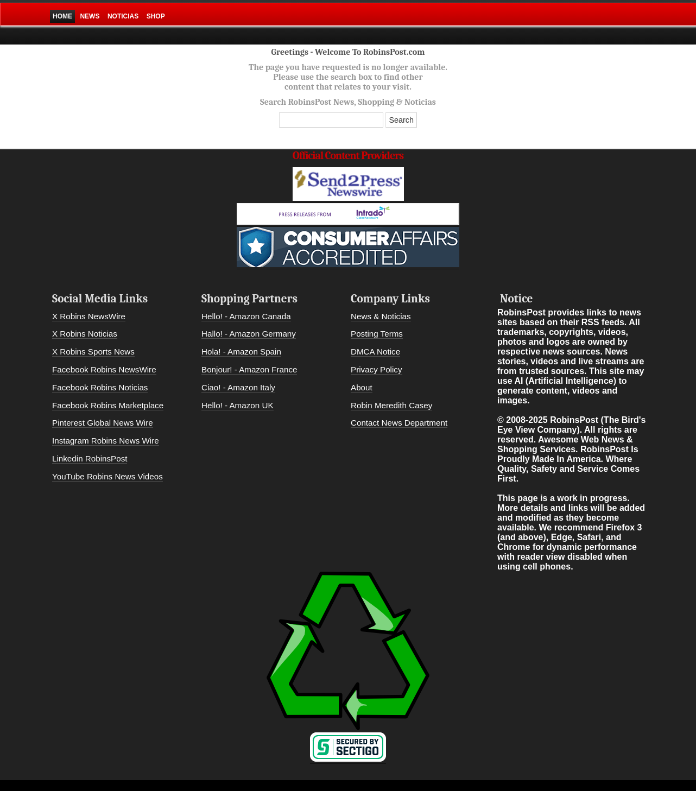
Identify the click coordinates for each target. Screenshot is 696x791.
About (361, 387)
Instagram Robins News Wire (105, 440)
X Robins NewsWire (88, 316)
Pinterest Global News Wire (102, 422)
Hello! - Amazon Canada (246, 316)
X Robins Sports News (93, 351)
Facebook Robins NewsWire (104, 369)
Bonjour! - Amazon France (249, 369)
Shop (156, 16)
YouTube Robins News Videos (107, 476)
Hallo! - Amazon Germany (248, 333)
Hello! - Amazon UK (237, 405)
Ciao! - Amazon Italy (238, 387)
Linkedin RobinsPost (89, 458)
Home (62, 16)
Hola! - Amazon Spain (241, 351)
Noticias (122, 16)
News (89, 16)
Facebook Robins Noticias (100, 387)
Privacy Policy (376, 369)
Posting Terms (377, 333)
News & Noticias (381, 316)
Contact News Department (399, 422)
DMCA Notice (375, 351)
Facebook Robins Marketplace (107, 405)
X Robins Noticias (84, 333)
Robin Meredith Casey (391, 405)
